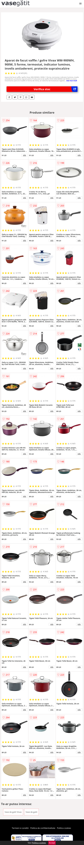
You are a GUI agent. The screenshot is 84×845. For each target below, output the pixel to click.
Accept (52, 842)
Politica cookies (64, 828)
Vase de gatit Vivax (13, 812)
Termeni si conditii (20, 828)
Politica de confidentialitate (42, 828)
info (24, 155)
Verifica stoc (55, 89)
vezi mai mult (71, 80)
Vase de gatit (31, 812)
